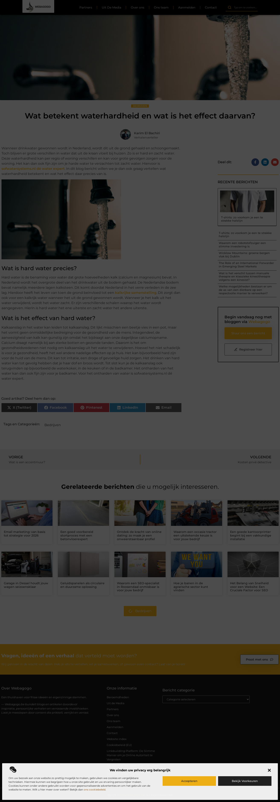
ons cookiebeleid (94, 789)
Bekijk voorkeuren (245, 781)
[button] (269, 770)
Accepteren (189, 781)
